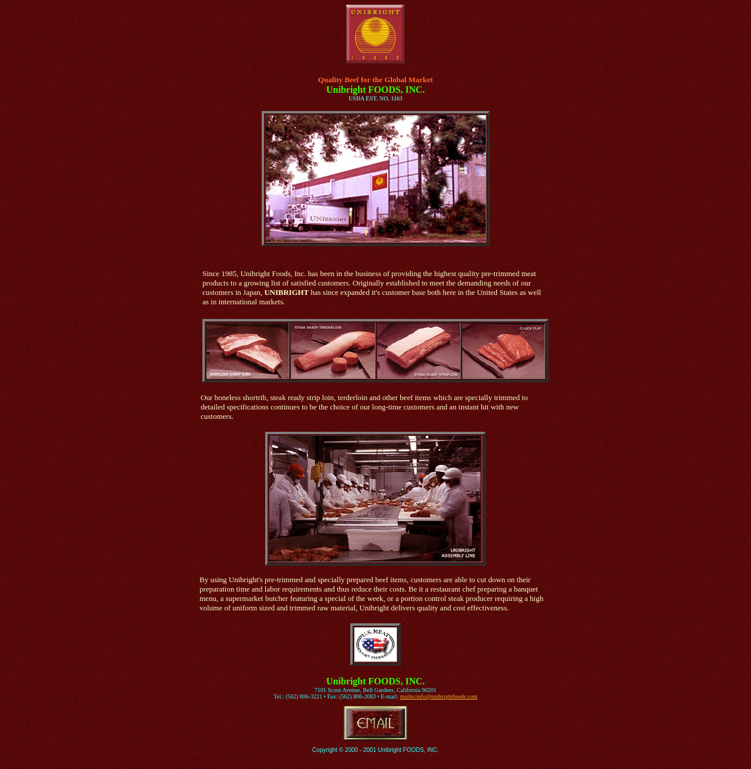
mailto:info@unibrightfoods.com (438, 696)
